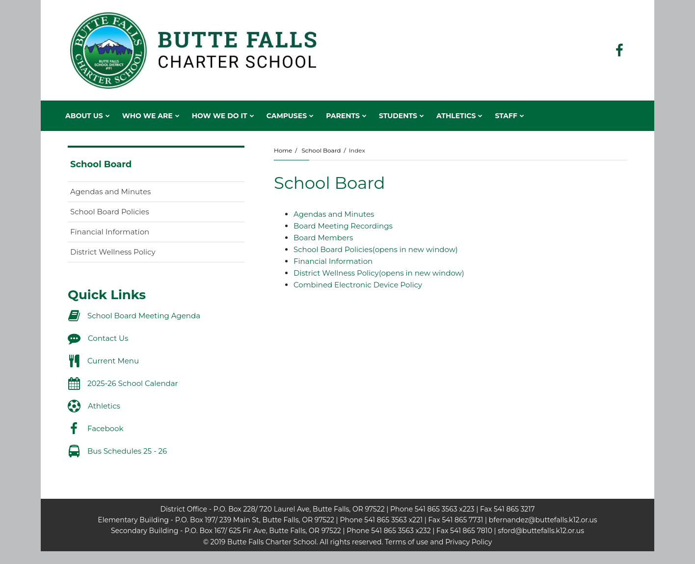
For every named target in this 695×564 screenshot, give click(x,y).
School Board (321, 150)
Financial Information (333, 261)
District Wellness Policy (128, 254)
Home (283, 150)
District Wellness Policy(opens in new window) (379, 273)
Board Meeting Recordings (343, 226)
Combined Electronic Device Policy (358, 284)
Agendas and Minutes (334, 214)
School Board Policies (125, 213)
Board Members (323, 237)
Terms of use (406, 542)
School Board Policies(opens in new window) (376, 249)
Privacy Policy (468, 542)
